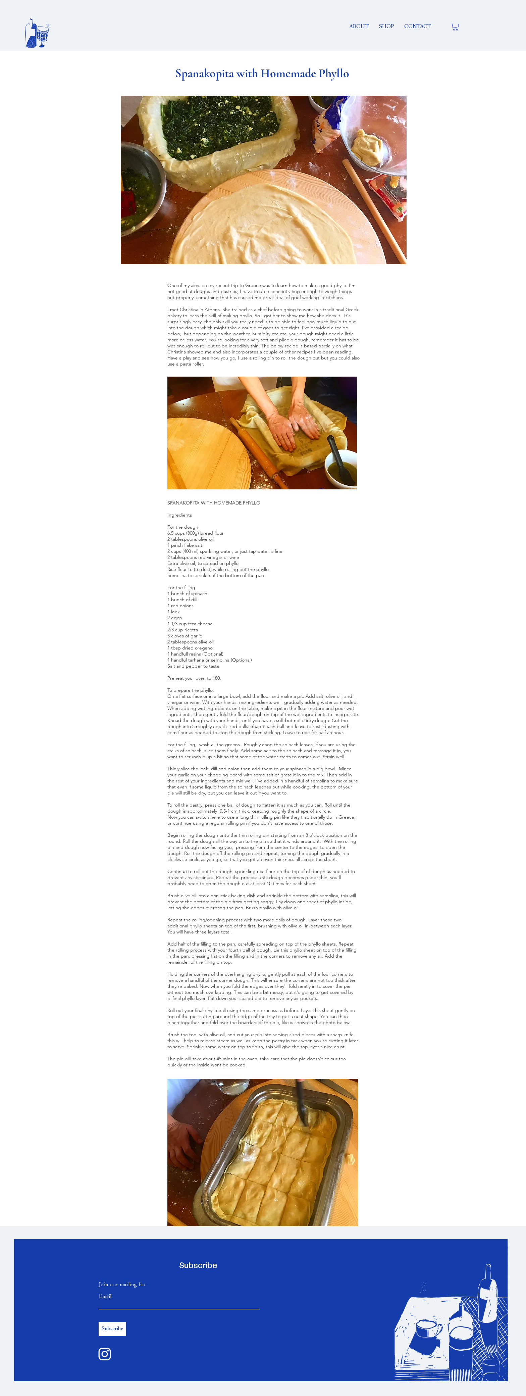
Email (105, 1296)
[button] (455, 27)
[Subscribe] (112, 1329)
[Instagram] (104, 1354)
